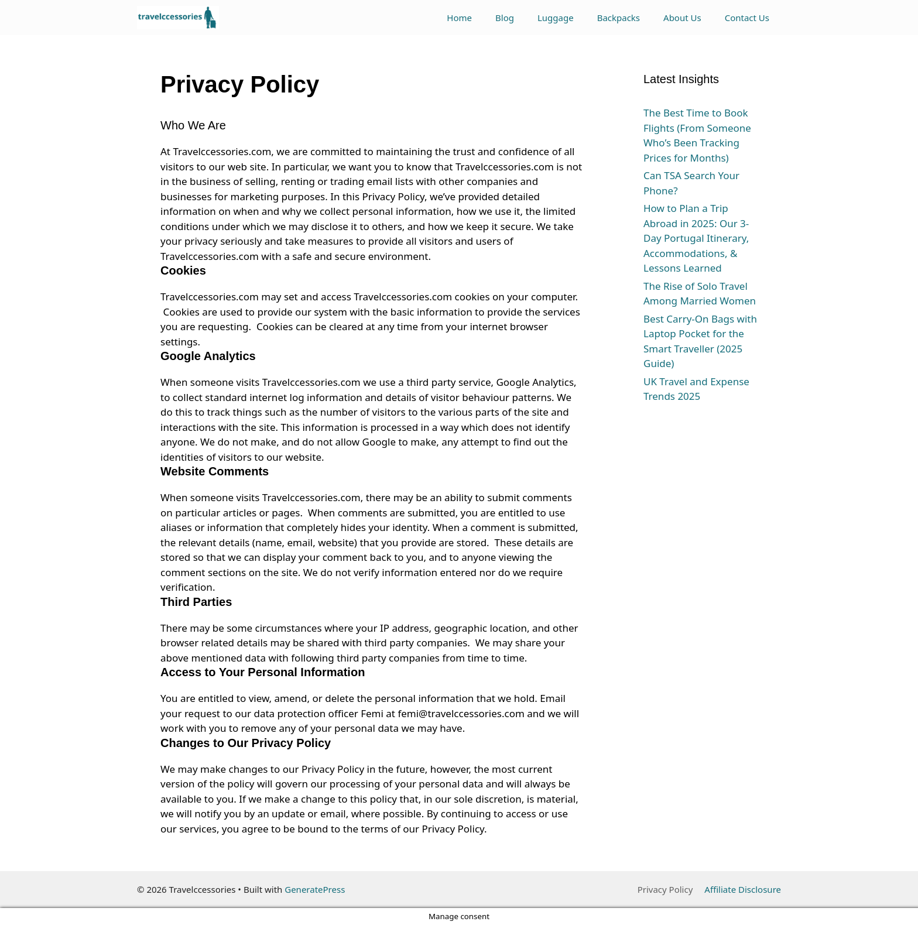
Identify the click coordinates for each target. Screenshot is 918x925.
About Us (682, 17)
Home (459, 17)
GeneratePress (315, 889)
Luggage (555, 17)
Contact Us (747, 17)
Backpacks (618, 17)
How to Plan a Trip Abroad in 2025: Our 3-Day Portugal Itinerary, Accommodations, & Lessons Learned (696, 238)
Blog (504, 17)
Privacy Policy (665, 889)
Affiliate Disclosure (742, 889)
